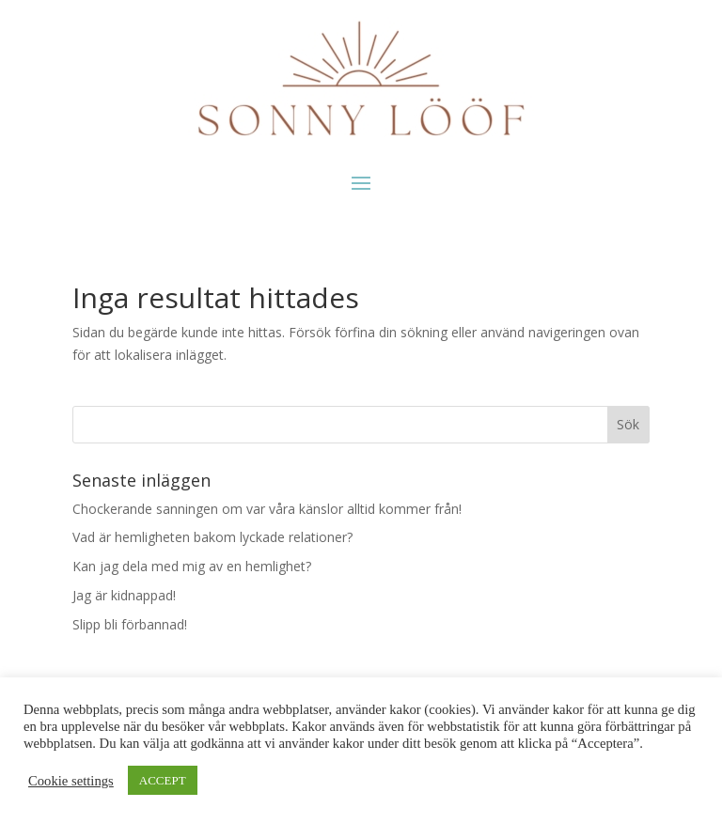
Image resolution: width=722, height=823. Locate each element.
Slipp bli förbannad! (129, 624)
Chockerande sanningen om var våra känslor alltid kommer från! (267, 509)
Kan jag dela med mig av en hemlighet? (191, 566)
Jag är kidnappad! (124, 595)
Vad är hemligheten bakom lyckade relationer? (212, 537)
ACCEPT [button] (162, 780)
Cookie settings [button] (71, 780)
